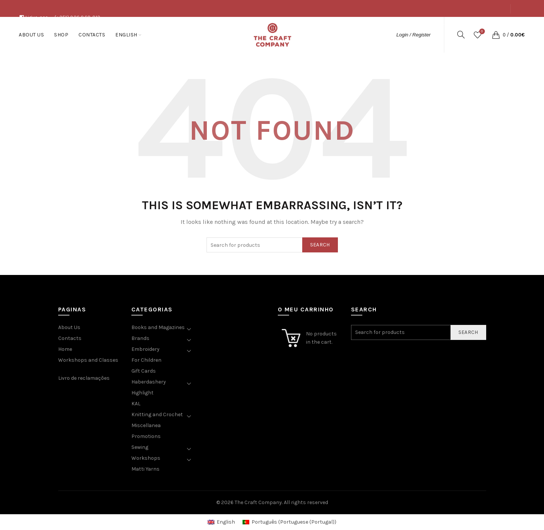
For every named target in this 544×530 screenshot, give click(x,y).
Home (65, 349)
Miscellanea (146, 425)
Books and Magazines (158, 327)
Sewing (139, 447)
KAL (135, 403)
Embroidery (145, 349)
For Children (146, 360)
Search (320, 245)
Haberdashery (148, 382)
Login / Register (413, 35)
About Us (443, 25)
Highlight (142, 393)
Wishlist (481, 31)
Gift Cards (143, 371)
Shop (468, 25)
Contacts (494, 25)
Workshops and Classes (88, 360)
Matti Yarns (145, 469)
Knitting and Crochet (157, 414)
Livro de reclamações (84, 378)
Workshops (145, 458)
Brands (140, 338)
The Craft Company (258, 502)
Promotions (146, 436)
